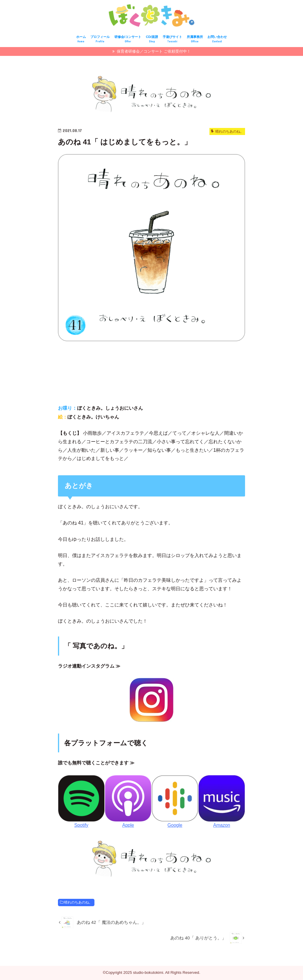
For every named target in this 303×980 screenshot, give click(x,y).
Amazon (221, 825)
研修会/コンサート (127, 40)
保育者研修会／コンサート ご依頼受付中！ (153, 52)
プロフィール (100, 40)
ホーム (81, 40)
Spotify (81, 825)
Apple (128, 825)
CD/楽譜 (152, 40)
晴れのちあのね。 (78, 903)
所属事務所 (195, 40)
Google (174, 825)
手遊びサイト (172, 40)
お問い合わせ (217, 40)
